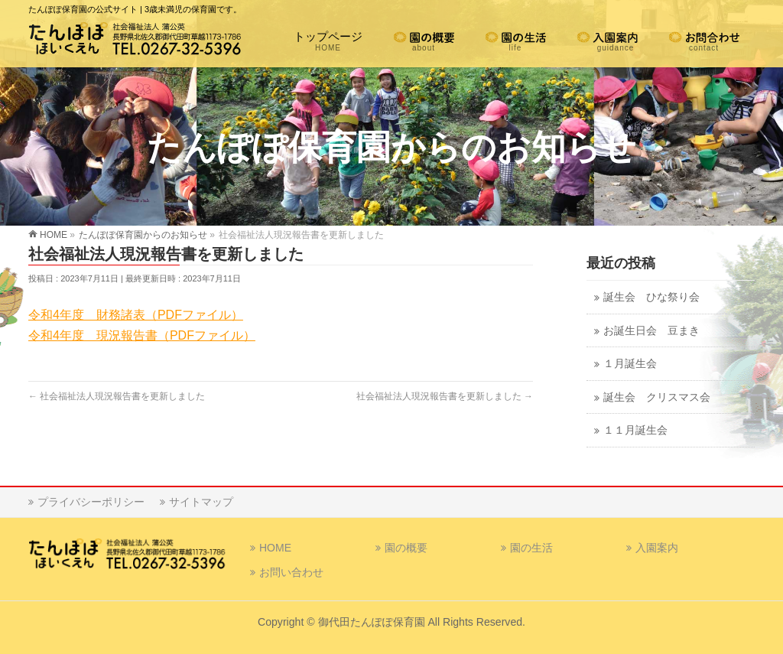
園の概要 (406, 548)
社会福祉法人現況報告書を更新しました (116, 396)
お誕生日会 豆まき (651, 331)
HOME (275, 548)
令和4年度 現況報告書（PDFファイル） (141, 335)
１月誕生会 (630, 363)
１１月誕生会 (635, 430)
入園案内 (656, 548)
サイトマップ (201, 502)
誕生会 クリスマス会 (656, 397)
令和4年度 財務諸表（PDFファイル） (135, 314)
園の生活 (531, 548)
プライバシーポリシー (91, 502)
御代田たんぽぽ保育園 (371, 622)
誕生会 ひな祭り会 (651, 297)
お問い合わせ (291, 572)
